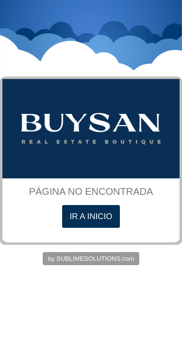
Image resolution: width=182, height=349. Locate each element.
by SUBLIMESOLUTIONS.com (91, 258)
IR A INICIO (91, 216)
